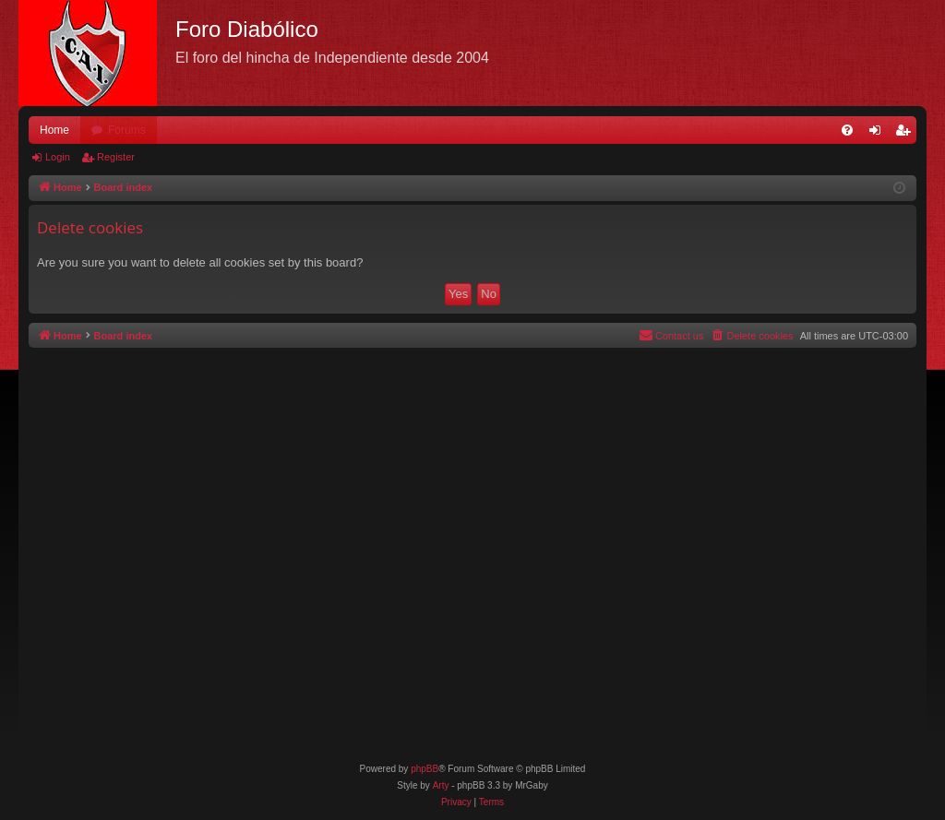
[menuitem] (847, 130)
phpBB (424, 769)
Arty (441, 785)
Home (54, 130)
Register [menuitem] (906, 134)
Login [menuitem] (879, 134)
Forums (127, 130)
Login (57, 156)
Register (116, 156)
